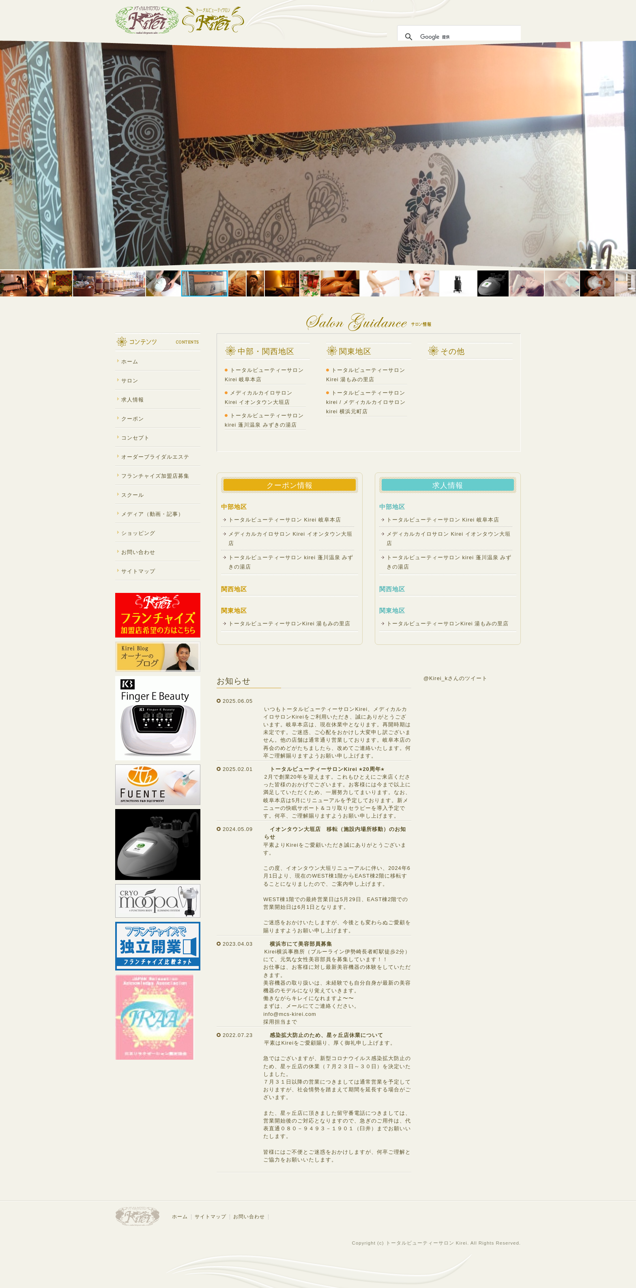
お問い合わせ (138, 552)
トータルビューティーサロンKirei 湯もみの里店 (289, 623)
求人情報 (132, 400)
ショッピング (138, 533)
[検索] (458, 37)
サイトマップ (138, 571)
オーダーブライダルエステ (155, 457)
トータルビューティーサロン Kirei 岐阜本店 (287, 520)
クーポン (132, 419)
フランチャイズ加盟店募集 (155, 476)
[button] (7, 154)
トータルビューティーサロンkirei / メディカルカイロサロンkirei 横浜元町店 (366, 402)
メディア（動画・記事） (152, 514)
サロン (129, 381)
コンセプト (135, 438)
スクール (132, 495)
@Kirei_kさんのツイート (455, 678)
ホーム (129, 361)
